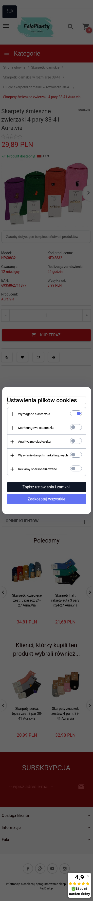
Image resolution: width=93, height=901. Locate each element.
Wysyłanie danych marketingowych (43, 455)
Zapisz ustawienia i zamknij (46, 487)
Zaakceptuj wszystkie (46, 499)
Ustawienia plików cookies (42, 400)
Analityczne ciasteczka (34, 441)
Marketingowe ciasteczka (36, 428)
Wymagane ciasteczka (34, 414)
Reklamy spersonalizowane (37, 469)
